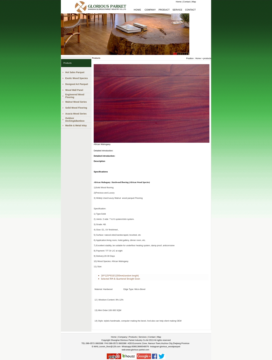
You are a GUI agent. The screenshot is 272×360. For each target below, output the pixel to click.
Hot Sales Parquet (74, 72)
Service (177, 9)
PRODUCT (164, 9)
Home (178, 1)
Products (133, 337)
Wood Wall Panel (74, 90)
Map (194, 1)
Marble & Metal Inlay (76, 125)
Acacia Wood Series (76, 113)
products (207, 58)
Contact (186, 1)
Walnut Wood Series (76, 102)
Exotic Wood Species (76, 78)
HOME (137, 9)
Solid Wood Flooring (76, 107)
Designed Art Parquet (76, 84)
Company (150, 9)
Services (143, 337)
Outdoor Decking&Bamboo (75, 119)
